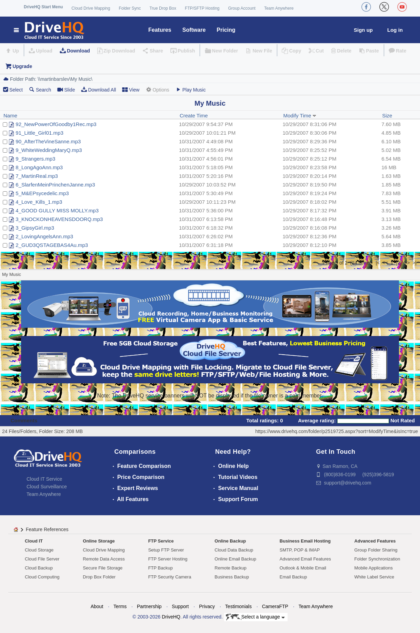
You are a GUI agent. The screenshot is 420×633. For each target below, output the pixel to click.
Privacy (207, 606)
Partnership (149, 606)
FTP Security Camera (169, 576)
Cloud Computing (42, 576)
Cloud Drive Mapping (90, 8)
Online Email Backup (235, 559)
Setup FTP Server (166, 550)
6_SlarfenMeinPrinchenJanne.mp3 (55, 185)
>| (414, 263)
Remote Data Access (103, 559)
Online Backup (230, 541)
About (97, 606)
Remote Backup (230, 567)
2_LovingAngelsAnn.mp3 (44, 236)
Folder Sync (130, 8)
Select (16, 90)
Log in (395, 30)
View (130, 89)
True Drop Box (162, 8)
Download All (98, 89)
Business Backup (231, 576)
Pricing (226, 30)
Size (387, 115)
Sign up (363, 30)
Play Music (191, 89)
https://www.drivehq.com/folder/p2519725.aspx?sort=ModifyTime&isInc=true (336, 431)
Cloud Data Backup (233, 550)
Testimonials (238, 606)
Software (194, 30)
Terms (120, 606)
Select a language (255, 617)
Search (40, 89)
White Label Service (374, 576)
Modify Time (299, 115)
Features (159, 30)
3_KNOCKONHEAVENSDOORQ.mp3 (59, 219)
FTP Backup (160, 567)
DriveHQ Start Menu (43, 6)
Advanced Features (375, 541)
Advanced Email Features (305, 559)
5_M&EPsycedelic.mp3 (42, 193)
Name (10, 115)
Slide (66, 89)
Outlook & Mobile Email (303, 567)
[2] (399, 263)
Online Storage (98, 541)
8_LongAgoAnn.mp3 (39, 167)
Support (180, 606)
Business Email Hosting (305, 541)
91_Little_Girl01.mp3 (39, 133)
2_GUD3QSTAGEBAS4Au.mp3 (52, 245)
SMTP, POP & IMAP (300, 550)
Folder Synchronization (377, 559)
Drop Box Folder (99, 576)
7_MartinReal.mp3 (37, 176)
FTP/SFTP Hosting (202, 8)
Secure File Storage (102, 567)
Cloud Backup (39, 567)
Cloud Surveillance (47, 486)
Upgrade (22, 66)
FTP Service (161, 541)
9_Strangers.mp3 (35, 159)
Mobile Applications (373, 567)
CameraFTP (275, 606)
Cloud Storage (39, 550)
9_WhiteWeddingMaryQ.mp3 (49, 150)
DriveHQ (171, 617)
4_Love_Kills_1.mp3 (39, 202)
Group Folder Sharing (376, 550)
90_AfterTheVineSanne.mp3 (48, 141)
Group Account (242, 8)
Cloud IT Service (44, 479)
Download (78, 51)
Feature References (47, 529)
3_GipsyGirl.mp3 (35, 228)
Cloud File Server (42, 559)
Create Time (194, 115)
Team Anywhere (278, 8)
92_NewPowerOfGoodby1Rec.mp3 (56, 124)
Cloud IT (34, 541)
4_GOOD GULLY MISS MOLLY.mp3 (57, 210)
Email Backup (293, 576)
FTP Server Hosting (168, 559)
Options (157, 89)
